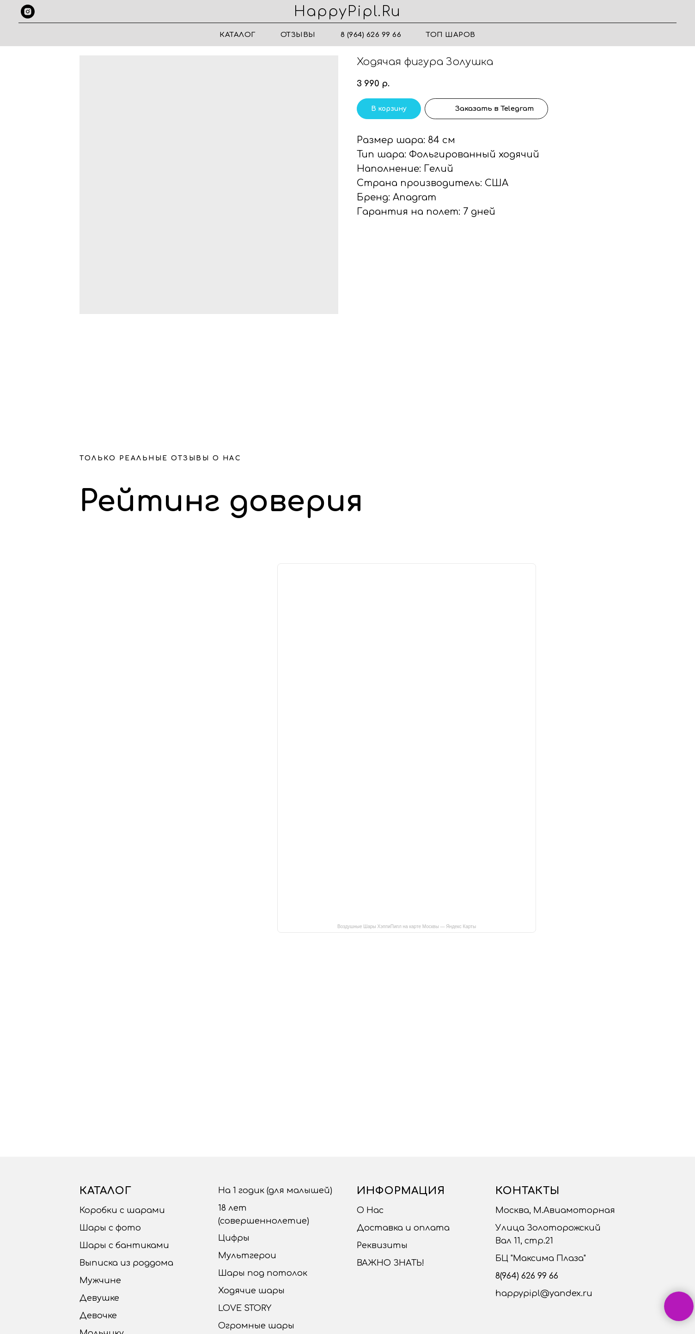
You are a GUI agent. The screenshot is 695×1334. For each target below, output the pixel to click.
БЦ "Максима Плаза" (540, 1258)
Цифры (234, 1238)
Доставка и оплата (403, 1227)
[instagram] (28, 11)
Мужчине (100, 1280)
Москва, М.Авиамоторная (555, 1210)
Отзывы (298, 35)
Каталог (237, 35)
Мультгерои (247, 1255)
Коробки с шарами (122, 1210)
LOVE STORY (244, 1308)
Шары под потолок (262, 1273)
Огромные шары (256, 1325)
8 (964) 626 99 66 (371, 35)
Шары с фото (110, 1227)
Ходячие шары (251, 1290)
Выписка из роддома (126, 1263)
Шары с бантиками (124, 1245)
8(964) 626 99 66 (526, 1275)
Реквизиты (382, 1245)
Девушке (99, 1298)
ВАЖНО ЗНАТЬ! (390, 1263)
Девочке (98, 1315)
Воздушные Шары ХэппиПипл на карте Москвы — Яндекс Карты (406, 926)
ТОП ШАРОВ (451, 35)
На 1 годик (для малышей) (275, 1190)
